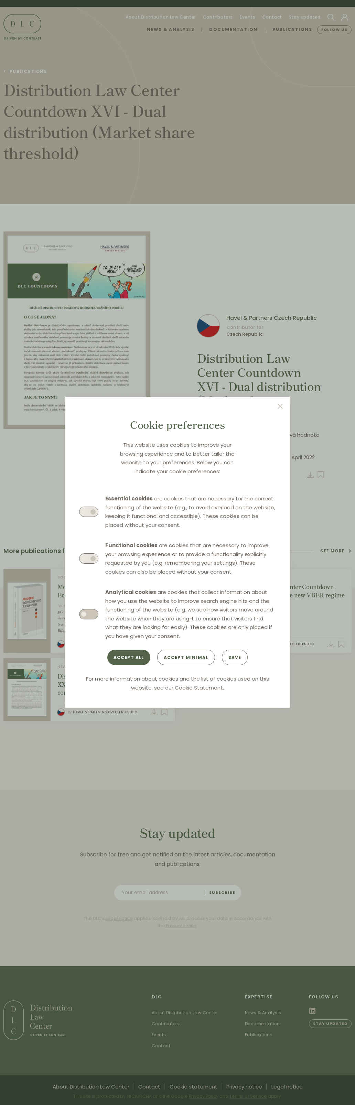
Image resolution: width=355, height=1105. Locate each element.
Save (234, 657)
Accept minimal (186, 657)
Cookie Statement (199, 687)
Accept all (129, 657)
